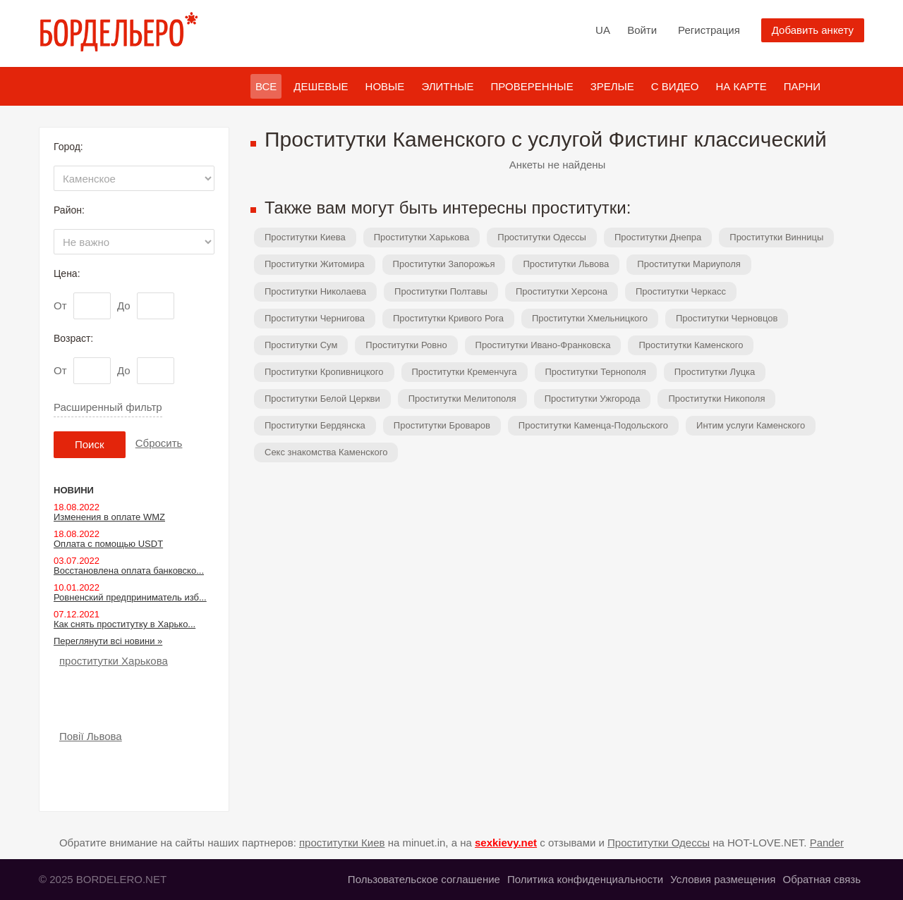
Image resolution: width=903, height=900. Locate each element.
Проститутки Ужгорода (593, 398)
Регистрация (709, 30)
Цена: (67, 273)
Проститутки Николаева (315, 291)
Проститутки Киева (305, 237)
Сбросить (159, 443)
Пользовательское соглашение (424, 879)
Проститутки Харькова (422, 237)
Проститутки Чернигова (315, 318)
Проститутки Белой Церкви (322, 398)
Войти (642, 30)
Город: (68, 147)
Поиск (89, 444)
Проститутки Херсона (561, 291)
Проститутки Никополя (716, 398)
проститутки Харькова (113, 661)
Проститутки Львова (566, 264)
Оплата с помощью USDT (108, 543)
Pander (827, 843)
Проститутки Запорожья (444, 264)
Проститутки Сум (301, 345)
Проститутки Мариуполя (688, 264)
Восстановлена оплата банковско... (129, 570)
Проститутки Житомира (315, 264)
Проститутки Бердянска (315, 425)
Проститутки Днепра (657, 237)
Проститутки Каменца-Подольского (593, 425)
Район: (69, 210)
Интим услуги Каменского (750, 425)
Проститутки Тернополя (595, 371)
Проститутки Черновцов (727, 318)
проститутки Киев (342, 843)
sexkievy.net (506, 843)
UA (602, 30)
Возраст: (73, 338)
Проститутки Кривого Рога (448, 318)
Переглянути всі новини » (108, 641)
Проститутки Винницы (776, 237)
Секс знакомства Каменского (326, 452)
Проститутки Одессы (541, 237)
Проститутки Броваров (442, 425)
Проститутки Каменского (690, 345)
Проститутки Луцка (714, 371)
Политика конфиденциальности (585, 879)
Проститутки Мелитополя (462, 398)
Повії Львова (90, 736)
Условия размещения (722, 879)
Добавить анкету (813, 30)
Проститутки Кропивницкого (324, 371)
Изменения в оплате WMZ (109, 517)
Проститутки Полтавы (440, 291)
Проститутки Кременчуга (464, 371)
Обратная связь (821, 879)
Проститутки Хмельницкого (590, 318)
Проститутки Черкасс (681, 291)
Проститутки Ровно (406, 345)
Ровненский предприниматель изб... (130, 597)
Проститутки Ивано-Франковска (543, 345)
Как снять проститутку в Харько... (124, 624)
